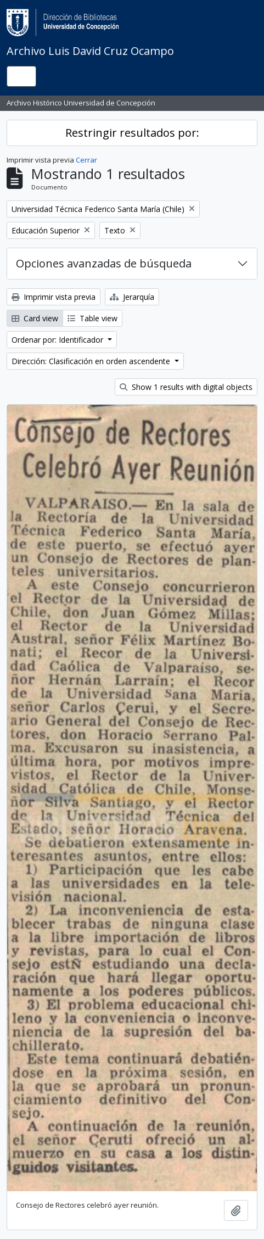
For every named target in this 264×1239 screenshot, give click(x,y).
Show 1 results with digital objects (186, 387)
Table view (92, 318)
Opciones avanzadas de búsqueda (104, 263)
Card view (35, 318)
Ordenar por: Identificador (58, 339)
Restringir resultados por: (132, 132)
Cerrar (86, 160)
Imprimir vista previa (54, 297)
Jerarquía (132, 297)
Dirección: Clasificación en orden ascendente (92, 361)
